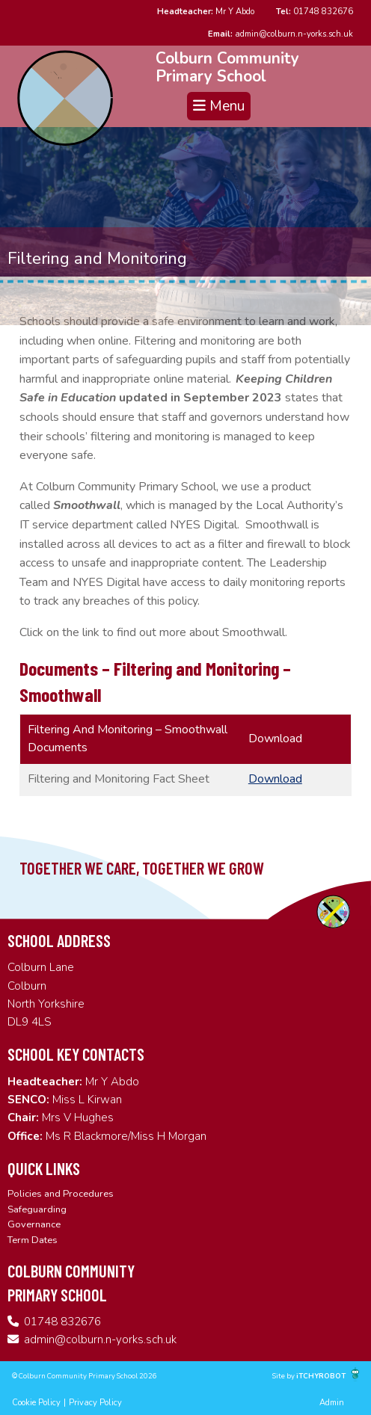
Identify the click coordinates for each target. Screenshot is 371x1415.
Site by (284, 1376)
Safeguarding (37, 1209)
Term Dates (32, 1240)
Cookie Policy (36, 1402)
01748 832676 (314, 11)
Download (275, 779)
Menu (219, 106)
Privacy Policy (95, 1402)
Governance (34, 1224)
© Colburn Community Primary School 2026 (84, 1376)
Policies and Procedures (60, 1193)
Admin (331, 1402)
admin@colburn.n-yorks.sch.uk (280, 34)
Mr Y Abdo (205, 11)
